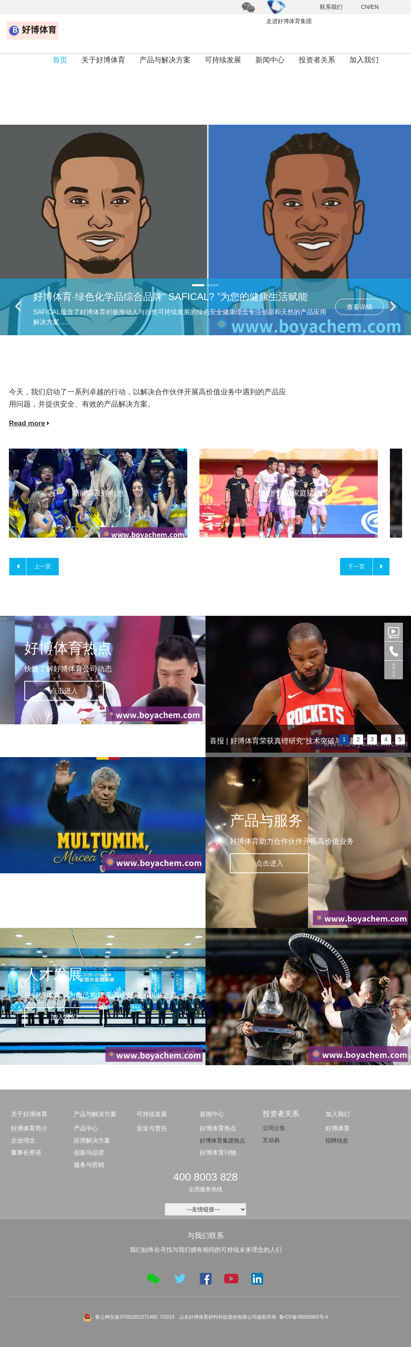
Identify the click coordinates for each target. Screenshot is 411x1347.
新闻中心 (270, 61)
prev (216, 687)
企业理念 (23, 1141)
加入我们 (364, 61)
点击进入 (68, 691)
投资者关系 (317, 61)
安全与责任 (152, 1129)
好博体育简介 (29, 1129)
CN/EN (370, 7)
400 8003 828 (205, 1178)
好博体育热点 (218, 1129)
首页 (60, 61)
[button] (198, 286)
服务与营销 (89, 1165)
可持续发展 (223, 61)
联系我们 (331, 7)
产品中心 (86, 1129)
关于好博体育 (103, 61)
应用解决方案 (92, 1141)
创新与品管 (89, 1153)
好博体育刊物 (218, 1153)
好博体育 (337, 1129)
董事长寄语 (26, 1153)
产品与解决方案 (165, 61)
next (401, 687)
